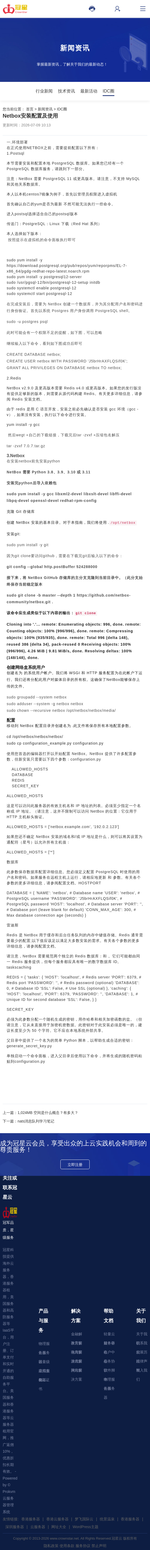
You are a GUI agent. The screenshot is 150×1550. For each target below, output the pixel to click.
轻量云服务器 (109, 1335)
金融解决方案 (76, 1335)
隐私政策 (51, 1545)
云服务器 (44, 1354)
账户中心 (109, 1353)
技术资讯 (66, 91)
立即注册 (75, 1164)
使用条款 (67, 1545)
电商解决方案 (76, 1353)
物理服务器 (44, 1344)
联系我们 (141, 1344)
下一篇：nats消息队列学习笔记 (28, 1121)
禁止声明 (98, 1545)
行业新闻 (44, 91)
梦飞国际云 (84, 1519)
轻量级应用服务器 (44, 1363)
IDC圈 (108, 91)
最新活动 (88, 91)
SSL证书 (44, 1381)
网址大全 (58, 1526)
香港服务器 (30, 1519)
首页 (30, 109)
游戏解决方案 (76, 1362)
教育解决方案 (76, 1344)
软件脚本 (109, 1371)
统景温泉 (107, 1519)
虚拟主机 (44, 1372)
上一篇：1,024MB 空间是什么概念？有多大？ (40, 1112)
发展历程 (141, 1353)
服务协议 (109, 1362)
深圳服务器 (14, 1526)
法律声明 (141, 1362)
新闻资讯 (45, 109)
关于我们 (141, 1335)
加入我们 (141, 1371)
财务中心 (109, 1344)
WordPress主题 (85, 1526)
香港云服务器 (57, 1519)
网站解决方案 (76, 1371)
